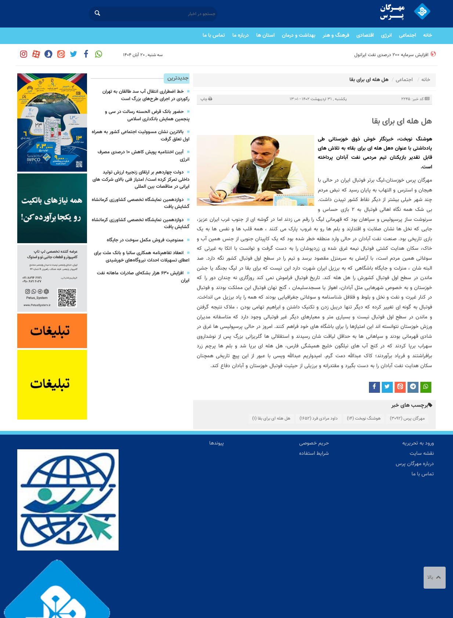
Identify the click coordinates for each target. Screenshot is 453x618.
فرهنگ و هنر (336, 36)
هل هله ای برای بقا (402, 121)
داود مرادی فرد (319, 418)
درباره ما (240, 36)
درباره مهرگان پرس (415, 464)
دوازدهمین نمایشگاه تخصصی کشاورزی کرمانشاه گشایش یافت (140, 203)
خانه (427, 36)
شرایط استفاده (314, 454)
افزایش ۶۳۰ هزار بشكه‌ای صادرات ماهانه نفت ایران (143, 277)
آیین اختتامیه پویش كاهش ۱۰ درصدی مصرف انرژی (143, 156)
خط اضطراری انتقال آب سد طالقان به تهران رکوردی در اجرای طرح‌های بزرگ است (145, 95)
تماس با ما (214, 36)
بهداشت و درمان (298, 36)
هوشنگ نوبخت (364, 418)
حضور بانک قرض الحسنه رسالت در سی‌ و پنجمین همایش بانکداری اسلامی (147, 115)
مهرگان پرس (407, 418)
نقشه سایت (422, 454)
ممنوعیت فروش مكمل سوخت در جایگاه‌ (145, 240)
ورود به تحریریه (418, 443)
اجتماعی (407, 36)
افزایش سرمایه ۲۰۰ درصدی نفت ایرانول (391, 55)
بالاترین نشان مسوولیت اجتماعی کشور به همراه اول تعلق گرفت (140, 135)
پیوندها (216, 443)
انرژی (386, 36)
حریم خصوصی (314, 443)
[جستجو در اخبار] (153, 14)
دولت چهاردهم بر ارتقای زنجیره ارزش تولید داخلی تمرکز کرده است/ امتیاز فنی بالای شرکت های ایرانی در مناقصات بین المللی (141, 179)
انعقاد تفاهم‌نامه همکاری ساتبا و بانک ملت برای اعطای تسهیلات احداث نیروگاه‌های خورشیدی (141, 256)
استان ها (265, 36)
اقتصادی (365, 36)
